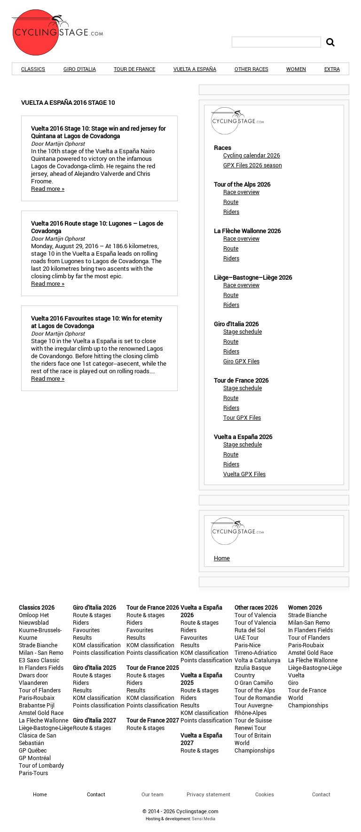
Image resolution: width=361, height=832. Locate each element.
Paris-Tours (33, 773)
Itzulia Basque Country (253, 671)
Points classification (99, 652)
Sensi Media (203, 819)
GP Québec (33, 750)
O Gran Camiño (254, 682)
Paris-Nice (247, 645)
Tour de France (134, 68)
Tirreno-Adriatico (256, 652)
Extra (332, 68)
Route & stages (92, 615)
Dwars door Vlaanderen (33, 678)
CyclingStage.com (63, 32)
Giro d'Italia (79, 68)
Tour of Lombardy (41, 765)
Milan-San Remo (309, 622)
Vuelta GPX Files (244, 474)
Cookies (264, 794)
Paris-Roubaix (37, 697)
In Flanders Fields (41, 667)
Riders (231, 211)
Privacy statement (208, 794)
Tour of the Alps (255, 690)
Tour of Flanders (40, 690)
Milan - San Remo (41, 652)
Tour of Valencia (255, 615)
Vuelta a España (194, 68)
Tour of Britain (253, 735)
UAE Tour (247, 637)
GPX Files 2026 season (252, 165)
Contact (321, 794)
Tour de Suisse (253, 720)
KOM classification (97, 645)
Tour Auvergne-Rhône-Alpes (254, 708)
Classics (33, 68)
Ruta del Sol (250, 630)
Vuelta (296, 675)
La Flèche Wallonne (43, 720)
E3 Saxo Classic (39, 660)
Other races (251, 68)
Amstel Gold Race (41, 712)
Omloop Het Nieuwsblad (34, 618)
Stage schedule (242, 331)
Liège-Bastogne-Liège (45, 727)
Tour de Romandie (258, 697)
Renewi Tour (250, 727)
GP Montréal (35, 757)
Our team (152, 794)
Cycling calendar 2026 (251, 155)
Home (222, 558)
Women (296, 68)
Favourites (86, 630)
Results (82, 637)
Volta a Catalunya (258, 660)
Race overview (241, 192)
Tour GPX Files (242, 417)
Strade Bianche (38, 645)
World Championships (255, 746)
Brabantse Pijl (37, 705)
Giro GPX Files (241, 361)
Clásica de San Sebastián (37, 738)
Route (230, 201)
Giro (293, 682)
